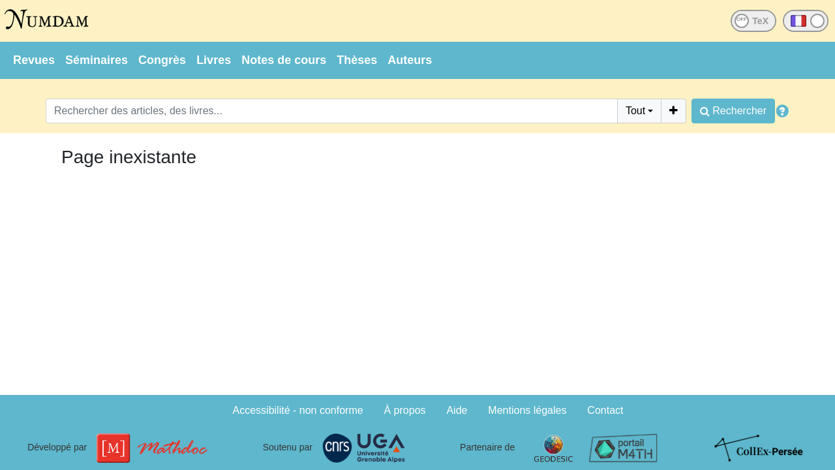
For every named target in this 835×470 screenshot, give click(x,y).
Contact (605, 410)
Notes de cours (283, 60)
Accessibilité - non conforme (298, 410)
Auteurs (409, 60)
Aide (456, 410)
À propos (405, 410)
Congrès (162, 60)
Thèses (357, 60)
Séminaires (96, 60)
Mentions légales (527, 410)
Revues (34, 60)
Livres (213, 60)
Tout (635, 110)
